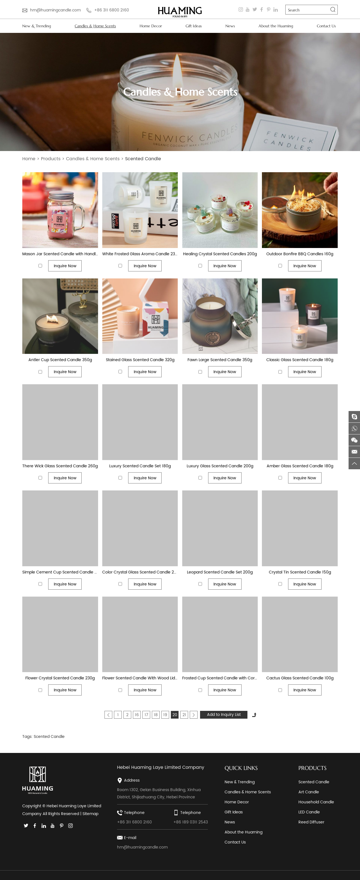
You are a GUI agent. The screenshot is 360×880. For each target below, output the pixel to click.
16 (137, 715)
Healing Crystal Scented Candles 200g (220, 254)
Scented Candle (143, 158)
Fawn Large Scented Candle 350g (220, 360)
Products (50, 158)
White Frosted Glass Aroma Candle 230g (140, 254)
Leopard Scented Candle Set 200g (220, 572)
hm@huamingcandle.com (55, 10)
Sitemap (90, 814)
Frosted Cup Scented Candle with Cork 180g (220, 678)
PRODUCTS (312, 768)
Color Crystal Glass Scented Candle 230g (140, 572)
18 (156, 715)
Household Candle (316, 802)
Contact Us (326, 25)
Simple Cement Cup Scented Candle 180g (60, 572)
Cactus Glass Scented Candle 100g (300, 678)
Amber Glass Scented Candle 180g (300, 466)
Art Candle (308, 792)
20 (174, 715)
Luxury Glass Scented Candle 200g (220, 466)
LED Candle (309, 812)
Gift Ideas (194, 25)
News (230, 25)
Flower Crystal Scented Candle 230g (60, 678)
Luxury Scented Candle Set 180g (140, 466)
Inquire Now (65, 266)
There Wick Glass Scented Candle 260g (60, 466)
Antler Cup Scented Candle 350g (60, 360)
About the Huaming (276, 25)
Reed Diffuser (311, 822)
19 (165, 715)
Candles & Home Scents (95, 25)
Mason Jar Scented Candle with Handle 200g (60, 254)
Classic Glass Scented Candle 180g (299, 360)
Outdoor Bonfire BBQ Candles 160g (299, 254)
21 (184, 715)
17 (146, 715)
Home (28, 158)
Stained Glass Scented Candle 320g (140, 360)
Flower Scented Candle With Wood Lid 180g (140, 678)
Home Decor (151, 25)
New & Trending (36, 25)
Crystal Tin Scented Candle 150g (300, 572)
